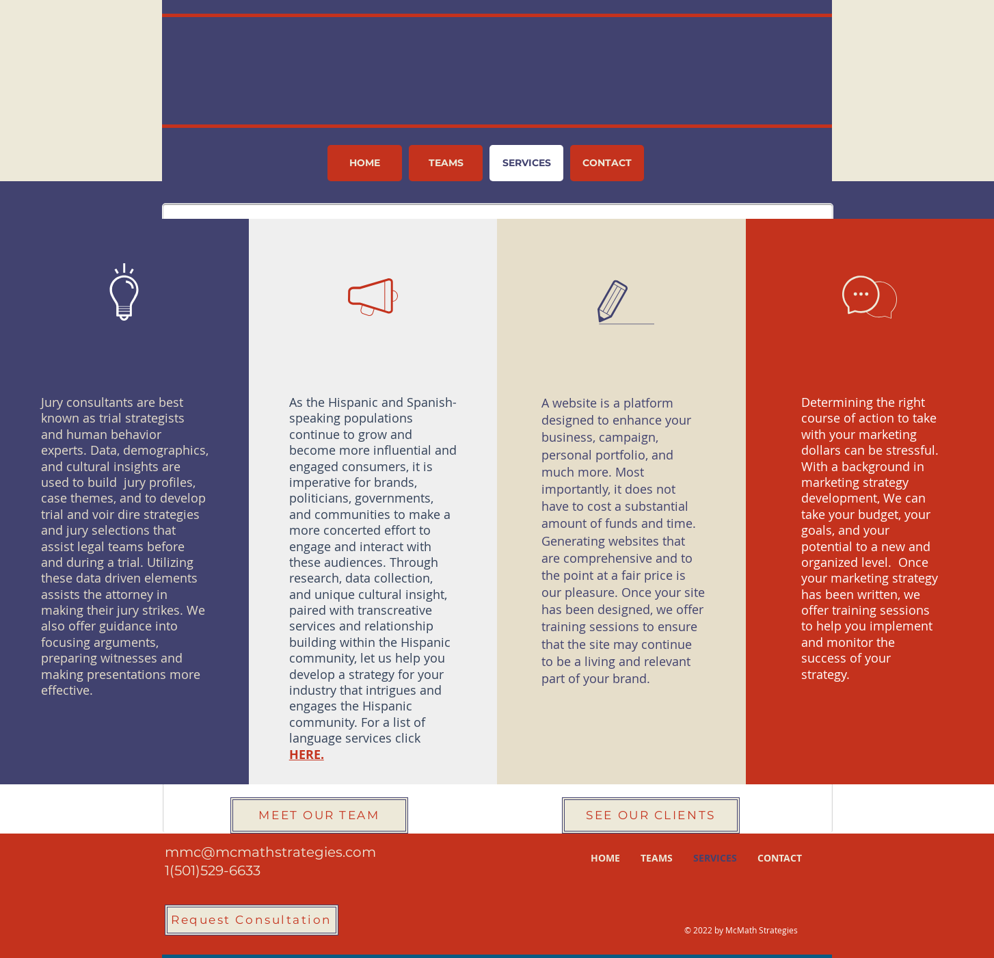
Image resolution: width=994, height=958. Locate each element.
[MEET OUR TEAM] (319, 815)
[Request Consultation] (251, 920)
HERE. (306, 754)
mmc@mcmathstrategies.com (270, 852)
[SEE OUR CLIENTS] (651, 815)
